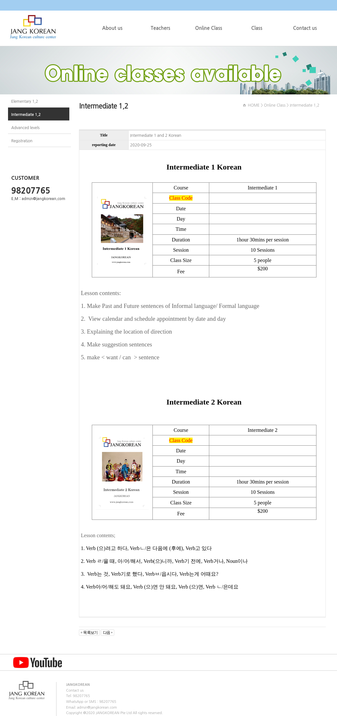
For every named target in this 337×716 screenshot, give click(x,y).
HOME (254, 105)
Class (257, 28)
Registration (21, 141)
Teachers (160, 28)
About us (112, 28)
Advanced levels (25, 128)
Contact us (305, 28)
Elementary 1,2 (24, 101)
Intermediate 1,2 (26, 115)
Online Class (208, 28)
